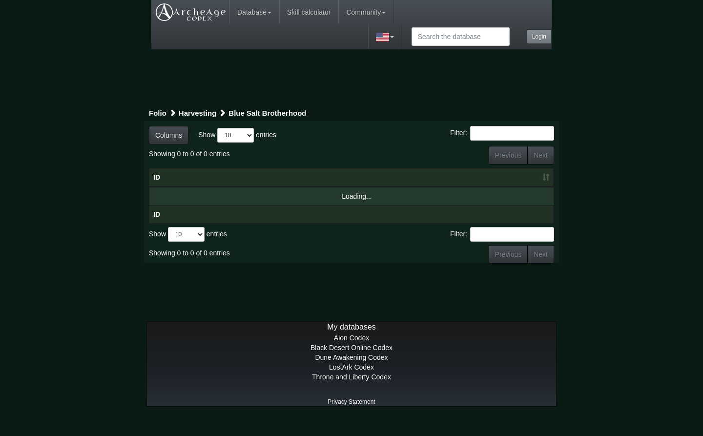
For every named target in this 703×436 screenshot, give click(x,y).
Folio (157, 113)
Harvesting (198, 113)
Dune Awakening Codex (351, 377)
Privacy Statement (351, 421)
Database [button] (254, 12)
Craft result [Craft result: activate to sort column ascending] (489, 187)
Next (541, 155)
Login (539, 36)
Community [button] (366, 12)
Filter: (502, 133)
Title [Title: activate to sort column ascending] (226, 187)
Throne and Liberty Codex (351, 396)
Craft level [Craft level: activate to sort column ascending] (410, 182)
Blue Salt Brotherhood (267, 113)
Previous (508, 155)
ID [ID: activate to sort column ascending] (156, 187)
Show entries (237, 135)
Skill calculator (309, 12)
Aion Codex (351, 357)
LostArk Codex (351, 387)
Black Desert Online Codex (351, 367)
